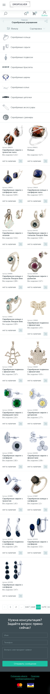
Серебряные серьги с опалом (12, 234)
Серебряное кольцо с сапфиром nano (37, 191)
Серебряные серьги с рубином (37, 277)
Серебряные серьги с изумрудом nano (12, 413)
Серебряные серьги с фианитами (37, 456)
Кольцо (30, 150)
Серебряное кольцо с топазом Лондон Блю (12, 277)
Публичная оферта (19, 676)
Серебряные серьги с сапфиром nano (12, 191)
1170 (44, 607)
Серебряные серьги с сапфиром (12, 456)
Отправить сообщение (25, 663)
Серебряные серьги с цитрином (37, 413)
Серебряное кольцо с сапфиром (37, 499)
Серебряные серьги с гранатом (12, 499)
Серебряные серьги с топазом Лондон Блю (37, 234)
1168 (33, 607)
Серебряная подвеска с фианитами (38, 324)
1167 (27, 607)
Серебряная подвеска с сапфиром (12, 543)
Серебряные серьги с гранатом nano (12, 151)
